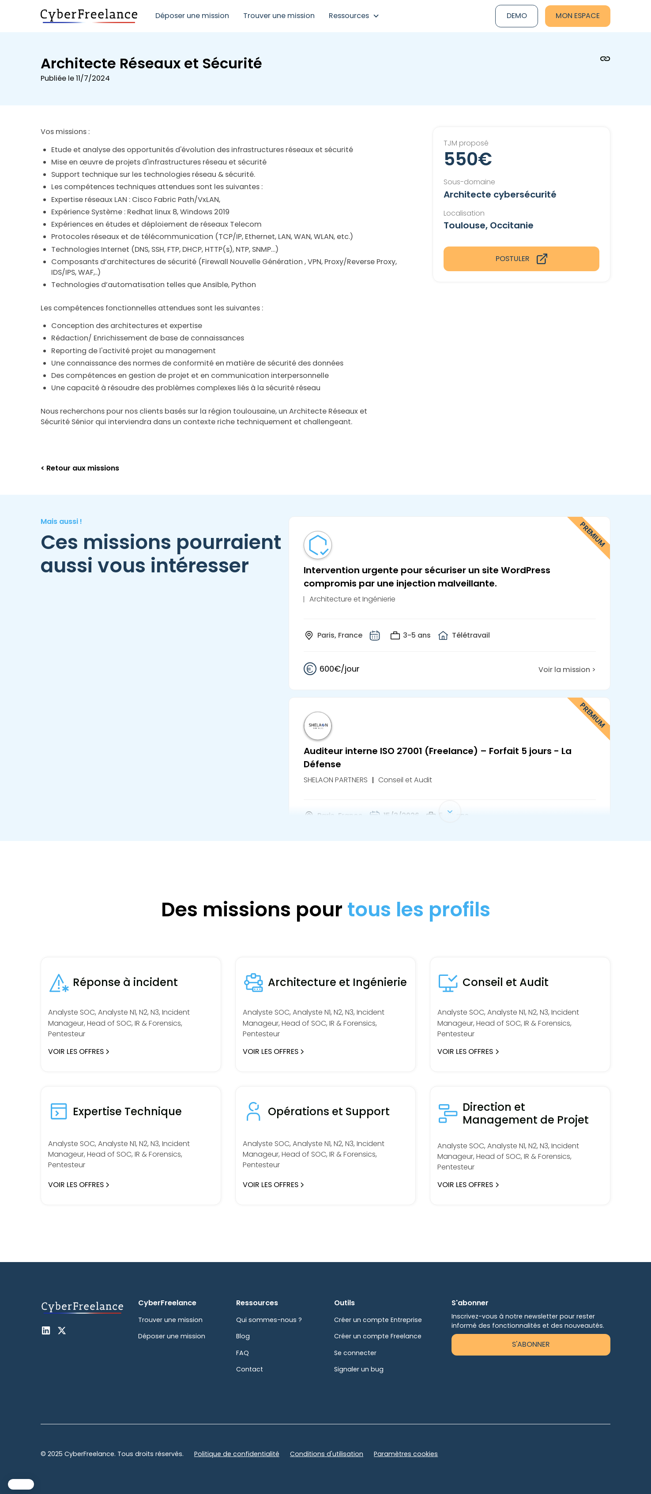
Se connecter (355, 1352)
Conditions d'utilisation (326, 1453)
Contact (249, 1369)
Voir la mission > (567, 670)
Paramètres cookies (406, 1453)
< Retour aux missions (80, 468)
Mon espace (578, 16)
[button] (354, 16)
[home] (89, 16)
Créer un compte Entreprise (378, 1319)
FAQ (242, 1352)
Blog (243, 1336)
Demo (517, 16)
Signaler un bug (359, 1369)
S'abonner (531, 1344)
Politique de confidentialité (236, 1453)
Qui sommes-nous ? (269, 1319)
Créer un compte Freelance (377, 1336)
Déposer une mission (192, 16)
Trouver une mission (279, 16)
